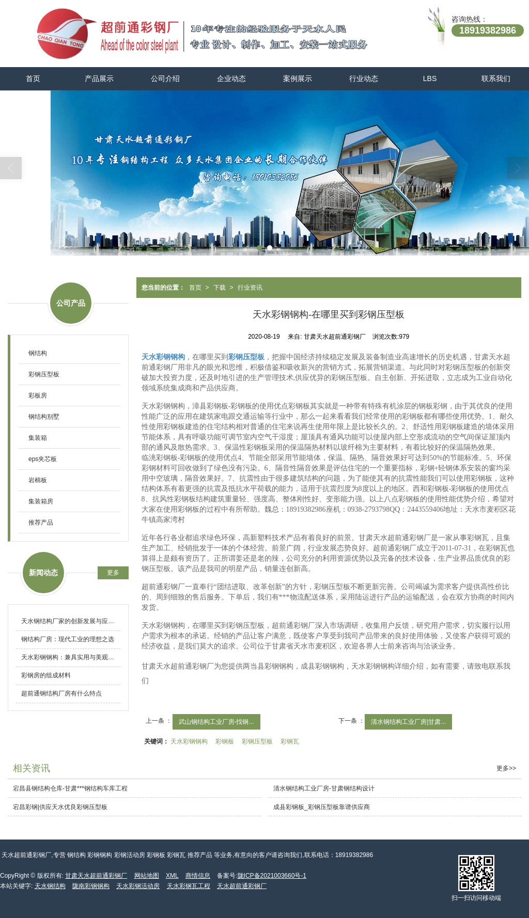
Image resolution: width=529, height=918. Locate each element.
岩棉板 (37, 480)
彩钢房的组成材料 (46, 675)
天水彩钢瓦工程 (188, 886)
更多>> (506, 768)
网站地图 (146, 875)
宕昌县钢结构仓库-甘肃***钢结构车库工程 (70, 788)
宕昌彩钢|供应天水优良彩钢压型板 (60, 807)
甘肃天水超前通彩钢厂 (96, 875)
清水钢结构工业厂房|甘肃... (408, 721)
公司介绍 (165, 78)
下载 (219, 287)
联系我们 (495, 78)
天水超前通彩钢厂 (242, 886)
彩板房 (37, 395)
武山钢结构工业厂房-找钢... (216, 721)
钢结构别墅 (43, 416)
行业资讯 (250, 287)
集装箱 (37, 437)
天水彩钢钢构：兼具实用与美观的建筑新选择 (70, 657)
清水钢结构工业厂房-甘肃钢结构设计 (324, 788)
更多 (113, 572)
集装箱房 (40, 501)
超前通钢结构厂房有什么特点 (61, 693)
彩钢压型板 (257, 741)
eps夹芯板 (42, 459)
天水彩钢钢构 (189, 741)
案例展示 (297, 78)
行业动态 (363, 78)
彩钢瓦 (290, 741)
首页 (33, 78)
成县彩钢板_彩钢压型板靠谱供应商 (321, 807)
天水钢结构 (50, 886)
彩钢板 (224, 741)
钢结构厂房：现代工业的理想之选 (67, 639)
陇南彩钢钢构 (91, 886)
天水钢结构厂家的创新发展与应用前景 (70, 621)
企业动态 (231, 78)
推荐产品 (40, 522)
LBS (430, 78)
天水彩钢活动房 (138, 886)
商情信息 (197, 875)
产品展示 (99, 78)
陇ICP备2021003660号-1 (272, 875)
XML (172, 875)
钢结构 (37, 353)
